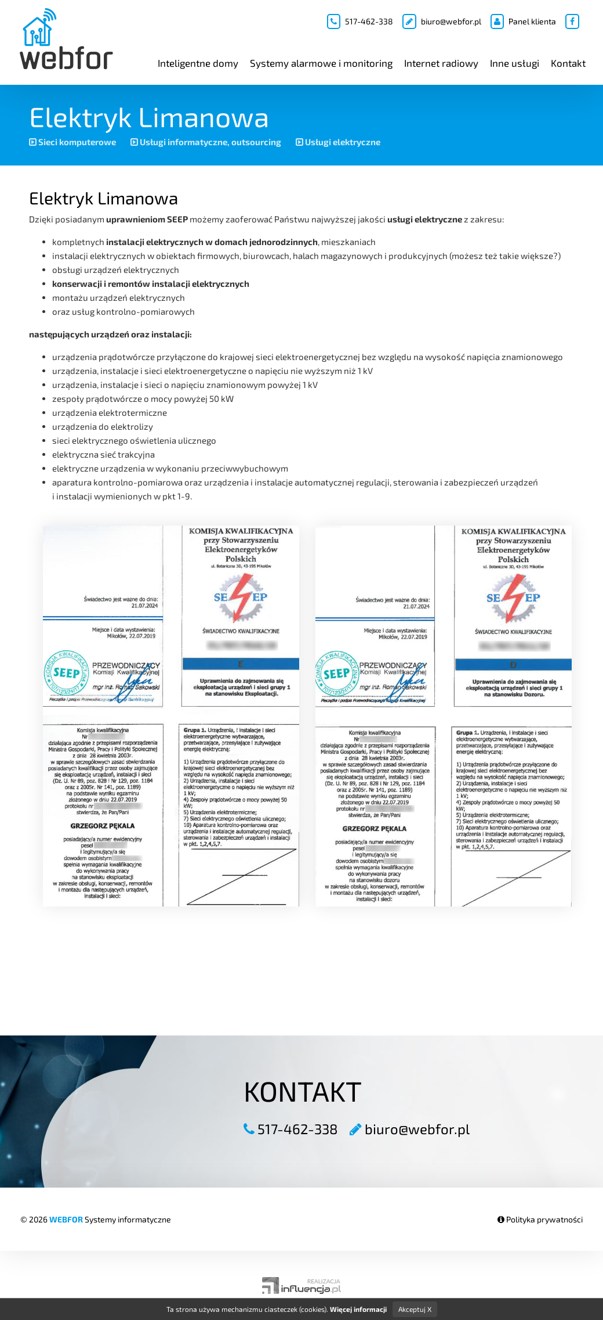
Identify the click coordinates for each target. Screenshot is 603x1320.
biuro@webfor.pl (441, 21)
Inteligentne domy (198, 63)
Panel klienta (523, 21)
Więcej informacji (358, 1309)
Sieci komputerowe (72, 141)
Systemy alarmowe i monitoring (321, 63)
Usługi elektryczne (338, 141)
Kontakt (568, 63)
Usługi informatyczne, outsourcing (205, 141)
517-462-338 (360, 21)
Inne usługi (514, 63)
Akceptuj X (414, 1309)
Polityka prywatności (540, 1219)
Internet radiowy (441, 63)
